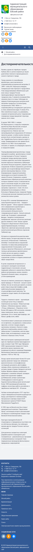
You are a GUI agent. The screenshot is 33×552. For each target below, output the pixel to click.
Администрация (6, 502)
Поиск (3, 522)
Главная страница (7, 495)
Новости (4, 512)
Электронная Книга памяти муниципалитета (15, 526)
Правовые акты (6, 509)
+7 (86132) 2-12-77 (10, 21)
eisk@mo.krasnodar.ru (11, 24)
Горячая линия (8, 29)
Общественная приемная (9, 515)
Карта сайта (5, 519)
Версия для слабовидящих (13, 27)
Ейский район (5, 498)
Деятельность (6, 505)
